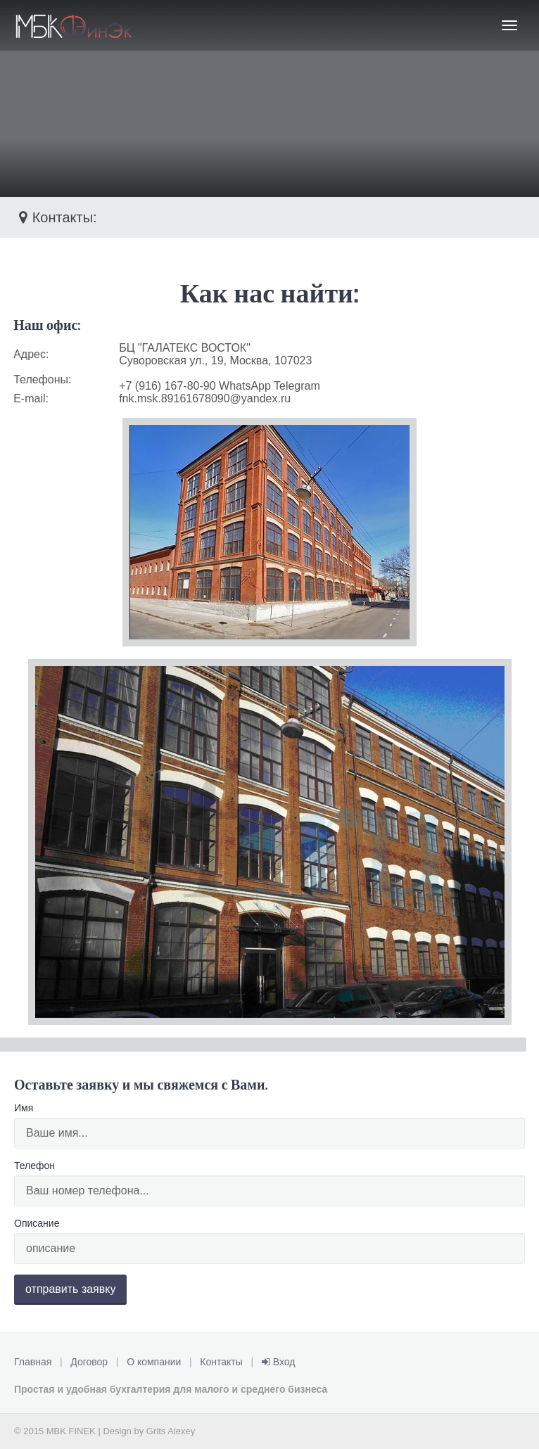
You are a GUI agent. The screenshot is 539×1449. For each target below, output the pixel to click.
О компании (154, 1361)
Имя (23, 1107)
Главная (32, 1361)
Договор (89, 1361)
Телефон (34, 1165)
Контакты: (55, 217)
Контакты (221, 1361)
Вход (279, 1361)
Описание (36, 1223)
